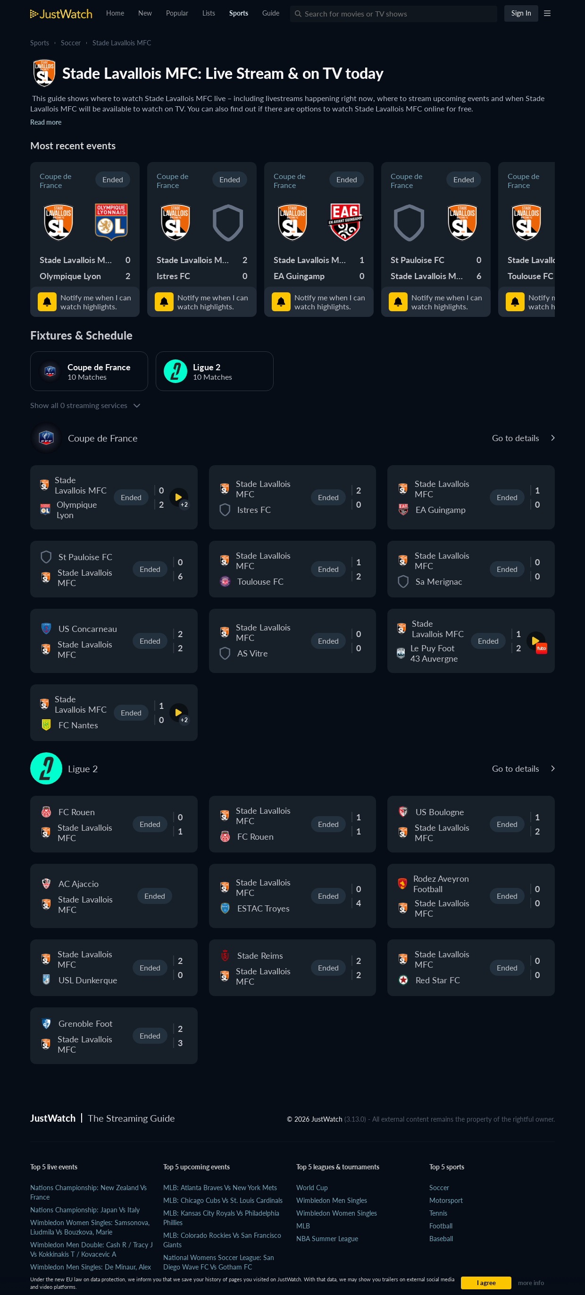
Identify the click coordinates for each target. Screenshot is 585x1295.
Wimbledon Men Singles (331, 1200)
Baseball (441, 1239)
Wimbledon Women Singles (336, 1213)
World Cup (312, 1188)
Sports (39, 43)
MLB (303, 1226)
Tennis (438, 1213)
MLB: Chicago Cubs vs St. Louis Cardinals (223, 1200)
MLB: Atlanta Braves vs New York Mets (220, 1188)
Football (440, 1226)
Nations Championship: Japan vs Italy (85, 1210)
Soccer (71, 43)
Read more (45, 122)
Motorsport (446, 1200)
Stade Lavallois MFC (121, 43)
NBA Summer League (327, 1239)
